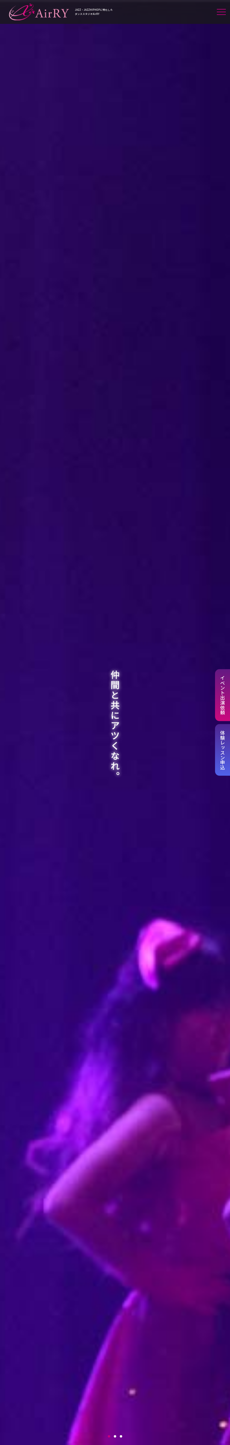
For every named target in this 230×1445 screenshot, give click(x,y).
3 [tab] (121, 1436)
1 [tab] (109, 1436)
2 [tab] (115, 1436)
